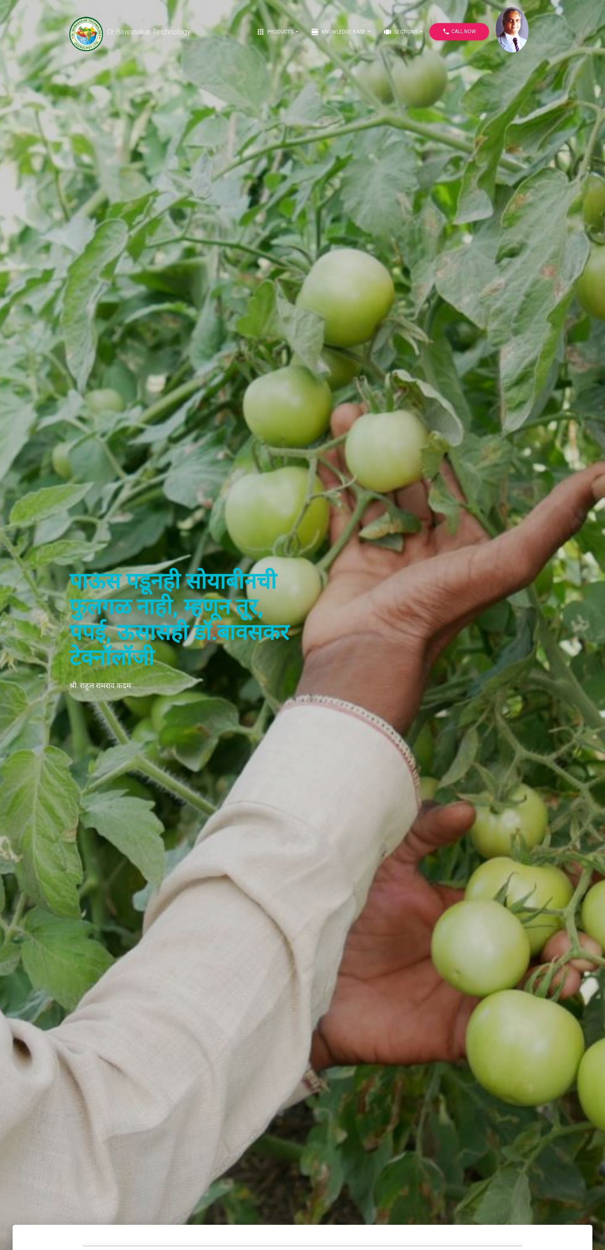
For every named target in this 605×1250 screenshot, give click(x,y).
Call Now (459, 32)
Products (275, 32)
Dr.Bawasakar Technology (130, 31)
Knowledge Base (339, 32)
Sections (401, 32)
